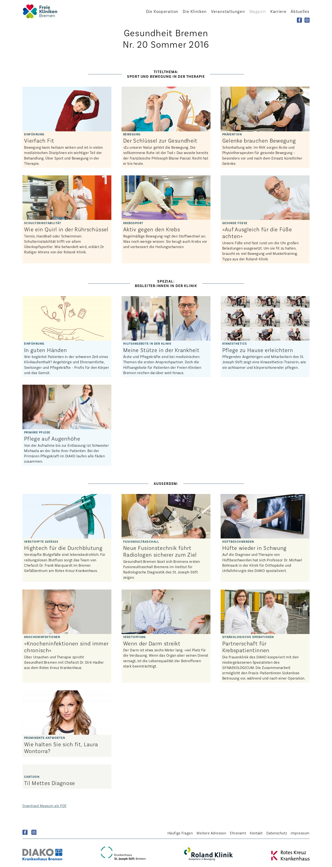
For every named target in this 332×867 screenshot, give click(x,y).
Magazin (257, 11)
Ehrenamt (238, 833)
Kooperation (162, 11)
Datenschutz (276, 833)
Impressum (300, 833)
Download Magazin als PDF (44, 805)
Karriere (278, 11)
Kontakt (256, 833)
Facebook (25, 832)
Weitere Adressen (211, 833)
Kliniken (195, 11)
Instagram (33, 832)
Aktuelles (300, 11)
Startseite (45, 11)
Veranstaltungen (228, 11)
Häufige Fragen (180, 833)
